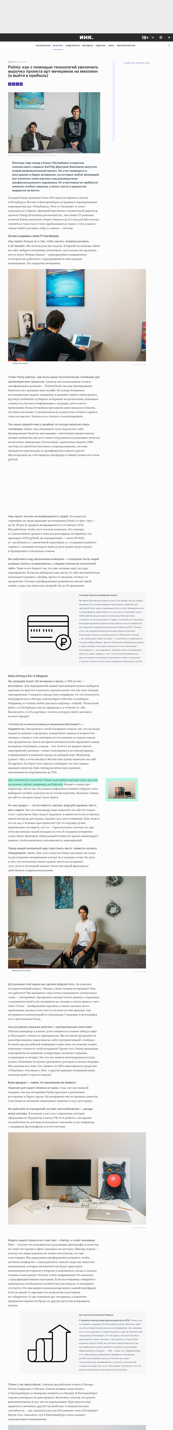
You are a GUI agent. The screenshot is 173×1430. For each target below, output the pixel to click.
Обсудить (87, 46)
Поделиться (73, 46)
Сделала (101, 46)
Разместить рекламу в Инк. (137, 63)
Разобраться (43, 46)
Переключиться (126, 46)
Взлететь (58, 46)
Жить (111, 46)
